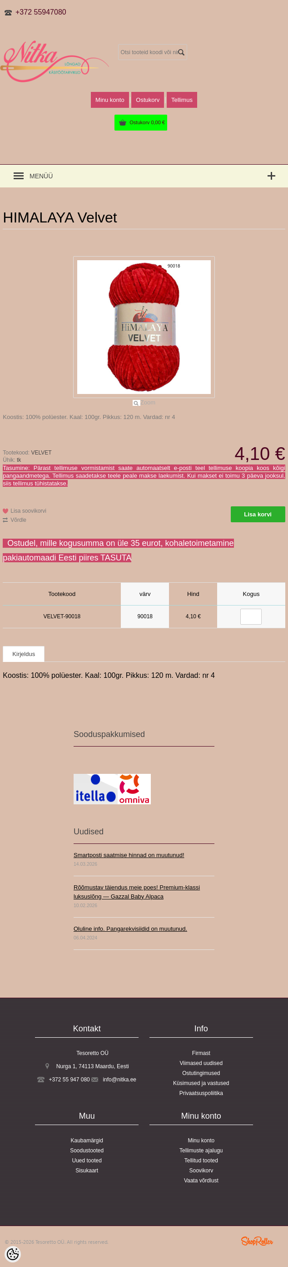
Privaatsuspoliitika (201, 1093)
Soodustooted (87, 1150)
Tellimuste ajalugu (201, 1150)
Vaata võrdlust (201, 1180)
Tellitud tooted (201, 1160)
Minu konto (109, 99)
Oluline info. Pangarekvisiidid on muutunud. (130, 928)
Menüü (41, 176)
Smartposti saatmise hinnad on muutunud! (129, 855)
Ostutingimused (201, 1073)
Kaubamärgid (86, 1140)
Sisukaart (86, 1170)
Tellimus (182, 99)
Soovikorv (201, 1170)
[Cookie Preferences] (13, 1254)
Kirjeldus (23, 654)
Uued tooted (86, 1160)
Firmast (201, 1053)
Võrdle (18, 520)
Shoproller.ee (257, 1241)
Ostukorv (147, 122)
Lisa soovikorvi (28, 511)
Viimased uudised (201, 1063)
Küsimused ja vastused (201, 1083)
